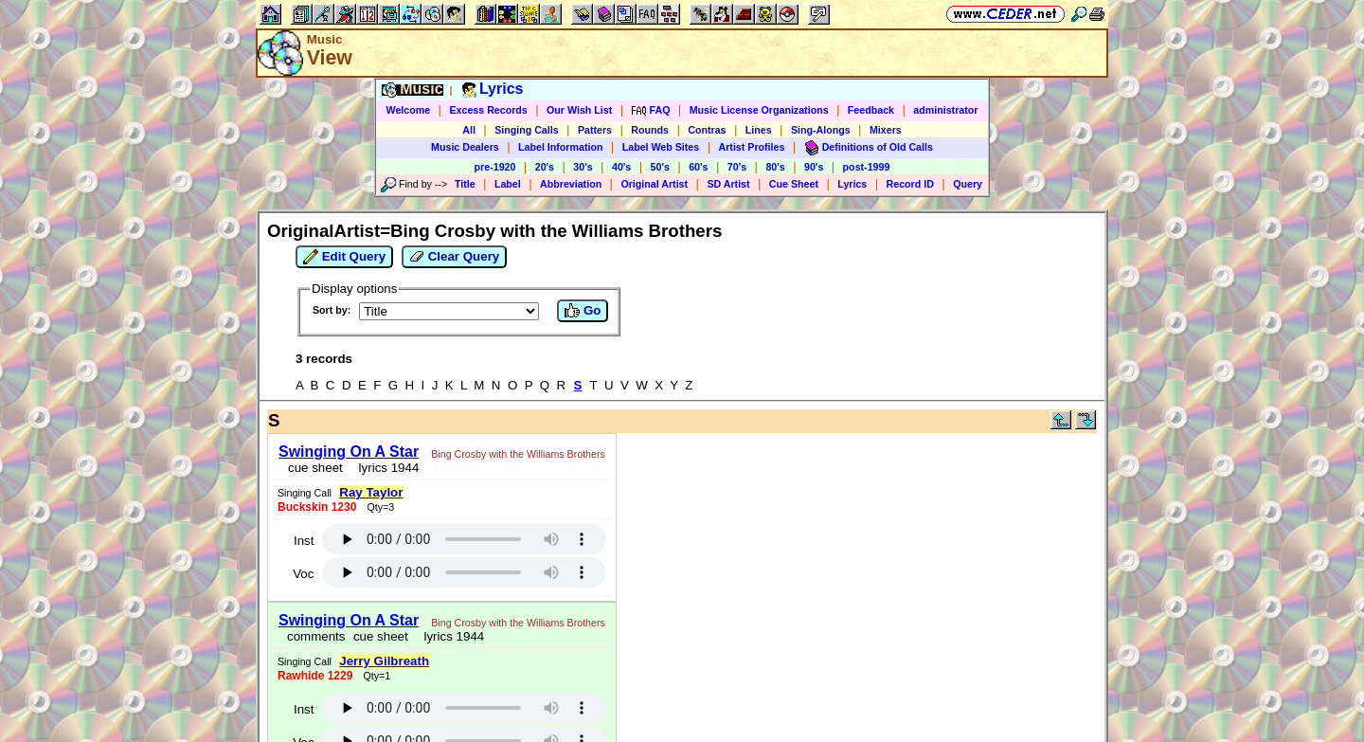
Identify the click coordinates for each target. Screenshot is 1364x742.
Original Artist (654, 184)
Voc (303, 574)
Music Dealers (465, 147)
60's (698, 166)
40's (621, 166)
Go (583, 310)
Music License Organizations (759, 110)
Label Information (560, 147)
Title (465, 184)
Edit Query (344, 256)
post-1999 (866, 166)
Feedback (871, 110)
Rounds (650, 130)
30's (582, 166)
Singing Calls (526, 130)
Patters (595, 130)
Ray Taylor (371, 492)
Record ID (910, 184)
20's (544, 166)
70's (736, 166)
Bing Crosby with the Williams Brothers (518, 454)
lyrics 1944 (385, 468)
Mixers (886, 130)
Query (967, 184)
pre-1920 (495, 166)
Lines (758, 130)
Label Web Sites (661, 147)
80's (774, 166)
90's (813, 166)
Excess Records (488, 110)
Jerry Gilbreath (384, 661)
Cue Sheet (793, 184)
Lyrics (852, 184)
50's (660, 166)
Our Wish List (579, 110)
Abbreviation (570, 184)
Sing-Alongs (821, 130)
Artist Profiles (752, 147)
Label (507, 184)
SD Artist (728, 184)
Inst (304, 541)
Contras (707, 130)
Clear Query (454, 256)
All (469, 130)
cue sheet (315, 468)
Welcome (408, 110)
